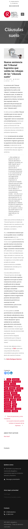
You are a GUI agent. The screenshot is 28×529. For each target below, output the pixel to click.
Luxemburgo (8, 397)
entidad (7, 393)
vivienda (14, 411)
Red (14, 402)
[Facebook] (5, 373)
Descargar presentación (13, 479)
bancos (13, 384)
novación (17, 397)
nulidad (13, 400)
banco (6, 384)
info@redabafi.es (15, 1)
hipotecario (15, 395)
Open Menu (22, 14)
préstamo (7, 402)
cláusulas (19, 388)
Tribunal (17, 409)
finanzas (14, 393)
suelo (14, 404)
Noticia (7, 81)
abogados (16, 379)
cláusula (12, 388)
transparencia (9, 409)
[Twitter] (8, 373)
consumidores (9, 390)
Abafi (8, 379)
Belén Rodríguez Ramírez (12, 386)
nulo (19, 400)
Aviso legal (7, 494)
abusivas (7, 381)
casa (6, 388)
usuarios (7, 411)
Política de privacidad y (12, 497)
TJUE (14, 406)
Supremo (7, 406)
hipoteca (7, 395)
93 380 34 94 (14, 3)
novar (6, 400)
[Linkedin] (11, 373)
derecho (17, 390)
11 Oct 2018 (9, 79)
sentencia (7, 404)
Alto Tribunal (16, 381)
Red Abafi (17, 79)
